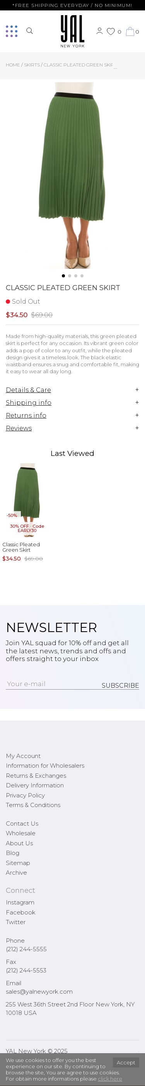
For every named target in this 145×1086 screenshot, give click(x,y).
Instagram (20, 902)
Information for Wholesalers (45, 765)
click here (110, 1079)
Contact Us (22, 823)
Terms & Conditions (33, 805)
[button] (63, 275)
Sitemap (18, 863)
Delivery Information (35, 785)
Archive (16, 872)
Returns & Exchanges (36, 775)
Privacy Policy (25, 795)
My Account (23, 756)
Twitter (16, 922)
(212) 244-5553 (26, 970)
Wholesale (21, 833)
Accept (126, 1062)
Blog (12, 853)
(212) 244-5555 (26, 949)
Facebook (21, 912)
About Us (19, 843)
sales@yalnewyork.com (39, 991)
